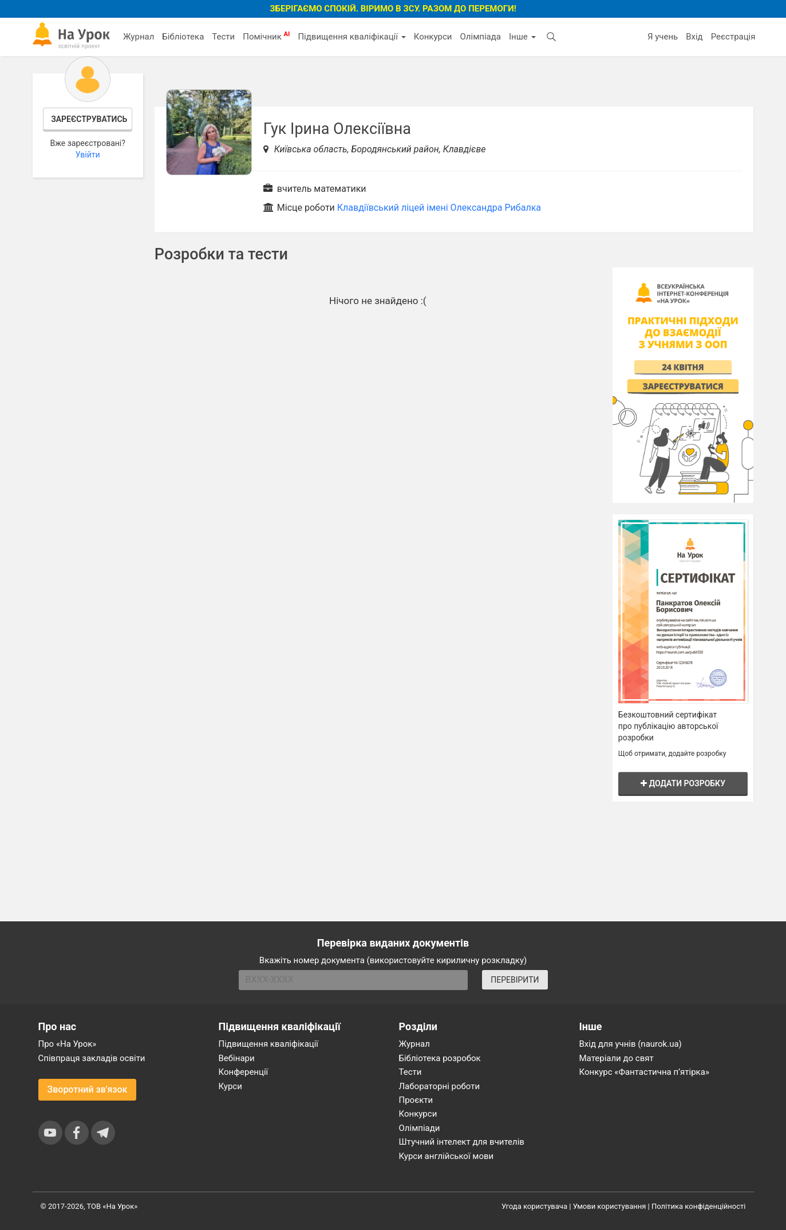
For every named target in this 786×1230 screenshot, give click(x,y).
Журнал (138, 36)
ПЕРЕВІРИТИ (515, 979)
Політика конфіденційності (698, 1206)
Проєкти (416, 1100)
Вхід (694, 36)
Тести (223, 36)
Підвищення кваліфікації (351, 36)
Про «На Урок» (67, 1044)
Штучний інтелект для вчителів (461, 1142)
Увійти (88, 154)
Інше (522, 36)
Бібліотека (183, 36)
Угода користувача (534, 1206)
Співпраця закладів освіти (91, 1058)
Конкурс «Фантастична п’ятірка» (644, 1072)
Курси (230, 1086)
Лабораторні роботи (439, 1086)
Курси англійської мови (446, 1156)
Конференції (243, 1072)
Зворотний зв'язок (88, 1089)
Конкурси (433, 36)
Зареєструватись (89, 119)
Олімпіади (419, 1128)
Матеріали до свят (616, 1058)
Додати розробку (683, 783)
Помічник (266, 36)
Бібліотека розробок (440, 1058)
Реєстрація (733, 36)
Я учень (662, 36)
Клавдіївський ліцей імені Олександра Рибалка (439, 207)
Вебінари (237, 1058)
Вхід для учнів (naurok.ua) (630, 1044)
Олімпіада (480, 36)
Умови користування (609, 1206)
